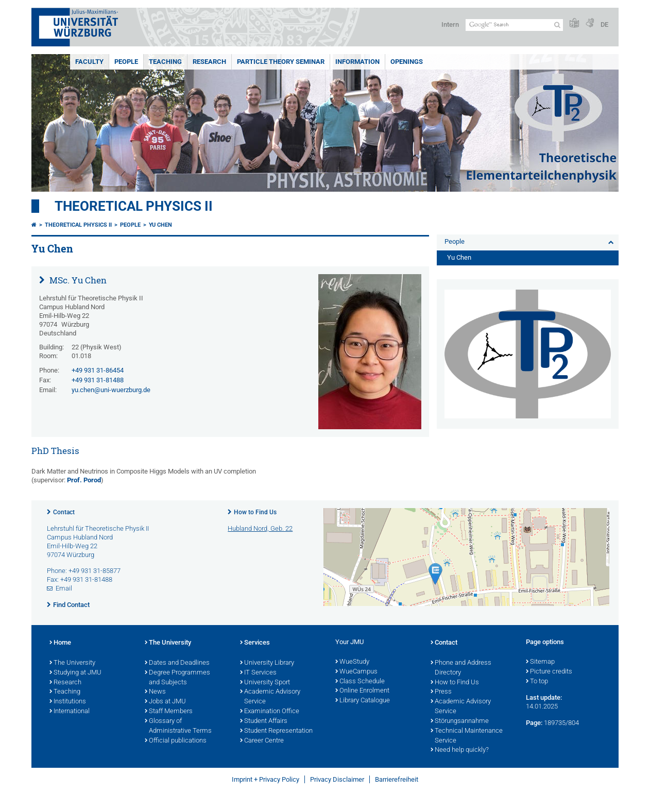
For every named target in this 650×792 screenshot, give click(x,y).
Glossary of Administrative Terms (178, 726)
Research (209, 61)
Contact (64, 512)
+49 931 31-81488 (98, 380)
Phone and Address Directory (461, 668)
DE (604, 24)
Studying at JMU (75, 673)
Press (441, 692)
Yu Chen (160, 225)
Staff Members (169, 711)
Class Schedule (360, 681)
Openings (406, 61)
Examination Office (269, 711)
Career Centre (262, 741)
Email (64, 588)
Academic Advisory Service (270, 696)
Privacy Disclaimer (337, 779)
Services (255, 643)
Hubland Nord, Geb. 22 (260, 528)
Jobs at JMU (165, 701)
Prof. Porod (84, 480)
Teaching (165, 61)
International (69, 711)
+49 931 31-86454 (98, 370)
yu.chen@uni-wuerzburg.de (111, 390)
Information (357, 61)
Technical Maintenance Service (467, 736)
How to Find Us (255, 512)
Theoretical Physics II (134, 206)
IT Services (258, 673)
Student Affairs (263, 721)
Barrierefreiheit (396, 779)
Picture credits (549, 672)
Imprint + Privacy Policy (265, 779)
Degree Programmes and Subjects (177, 677)
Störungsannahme (460, 721)
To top (537, 681)
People (126, 61)
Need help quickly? (460, 750)
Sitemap (540, 662)
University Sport (265, 682)
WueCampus (356, 672)
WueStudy (352, 662)
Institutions (67, 701)
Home (60, 643)
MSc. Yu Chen (77, 280)
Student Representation (276, 731)
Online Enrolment (362, 691)
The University (72, 663)
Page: (534, 723)
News (155, 692)
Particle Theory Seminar (280, 61)
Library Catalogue (362, 700)
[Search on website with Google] (514, 25)
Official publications (176, 741)
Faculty (89, 61)
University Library (267, 663)
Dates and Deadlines (177, 663)
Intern (450, 24)
